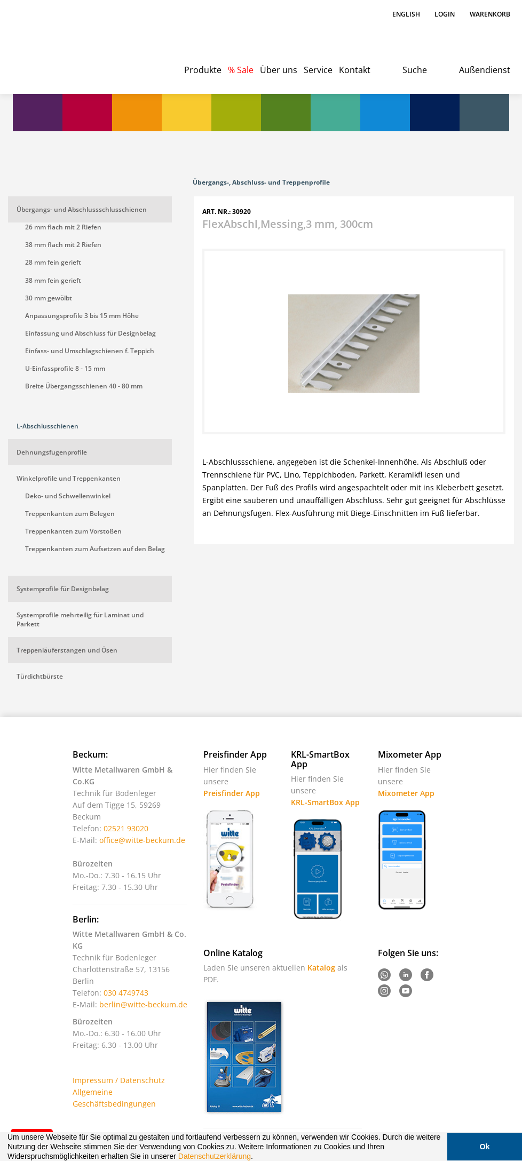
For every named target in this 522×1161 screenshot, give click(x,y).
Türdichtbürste (40, 676)
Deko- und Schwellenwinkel (67, 495)
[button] (256, 1157)
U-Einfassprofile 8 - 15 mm (65, 368)
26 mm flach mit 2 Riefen (63, 227)
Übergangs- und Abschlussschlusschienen (82, 209)
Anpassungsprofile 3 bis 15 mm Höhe (82, 315)
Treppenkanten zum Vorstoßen (73, 531)
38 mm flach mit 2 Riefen (63, 244)
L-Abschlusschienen (47, 426)
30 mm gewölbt (48, 298)
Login (444, 14)
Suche (414, 70)
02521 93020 (126, 828)
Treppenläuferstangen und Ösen (67, 650)
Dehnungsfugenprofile (52, 452)
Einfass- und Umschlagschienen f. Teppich (89, 350)
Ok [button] (484, 1146)
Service (318, 70)
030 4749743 (126, 993)
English (407, 14)
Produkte (203, 70)
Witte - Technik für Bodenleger (48, 42)
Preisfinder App (231, 793)
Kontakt (354, 70)
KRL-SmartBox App (325, 802)
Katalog (321, 968)
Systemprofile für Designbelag (63, 588)
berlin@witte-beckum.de (143, 1004)
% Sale (241, 70)
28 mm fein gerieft (53, 262)
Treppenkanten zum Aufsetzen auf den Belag (95, 548)
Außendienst (484, 70)
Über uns (278, 70)
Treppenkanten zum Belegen (70, 513)
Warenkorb (490, 14)
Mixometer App (406, 793)
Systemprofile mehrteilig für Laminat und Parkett (80, 619)
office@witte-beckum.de (142, 840)
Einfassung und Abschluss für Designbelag (90, 333)
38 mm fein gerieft (53, 280)
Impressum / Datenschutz (119, 1080)
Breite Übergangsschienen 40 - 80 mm (84, 386)
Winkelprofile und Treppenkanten (69, 478)
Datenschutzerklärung (214, 1156)
